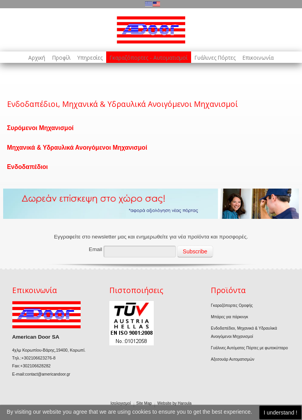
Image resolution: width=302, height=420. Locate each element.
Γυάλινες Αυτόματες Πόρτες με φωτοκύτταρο (249, 348)
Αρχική (36, 57)
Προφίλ (61, 57)
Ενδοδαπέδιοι (27, 166)
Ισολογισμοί (120, 403)
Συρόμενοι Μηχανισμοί (40, 128)
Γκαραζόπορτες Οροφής (232, 305)
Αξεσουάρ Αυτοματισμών (232, 359)
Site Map (144, 403)
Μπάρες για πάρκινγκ (229, 317)
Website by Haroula (174, 403)
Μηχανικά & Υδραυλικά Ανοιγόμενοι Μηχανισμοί (77, 147)
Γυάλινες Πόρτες (215, 57)
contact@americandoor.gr (47, 374)
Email (95, 249)
